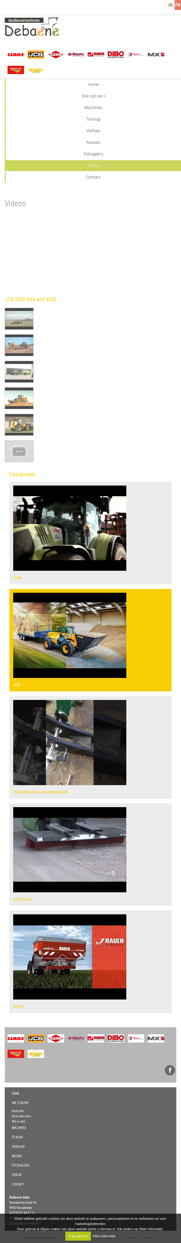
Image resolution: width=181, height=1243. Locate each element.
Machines (93, 107)
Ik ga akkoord (78, 1236)
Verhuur (93, 130)
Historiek (18, 1111)
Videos (93, 165)
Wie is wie (18, 1121)
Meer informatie (104, 1236)
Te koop (93, 119)
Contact (93, 177)
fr (177, 5)
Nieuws (93, 142)
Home (93, 84)
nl (171, 5)
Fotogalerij (93, 153)
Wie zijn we (93, 95)
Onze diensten (21, 1116)
